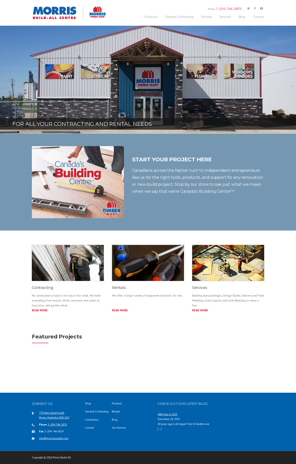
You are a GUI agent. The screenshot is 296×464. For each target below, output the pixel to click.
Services (225, 17)
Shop (88, 403)
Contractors (92, 419)
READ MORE (120, 310)
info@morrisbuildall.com (53, 438)
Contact (258, 17)
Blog (241, 17)
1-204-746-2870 (57, 424)
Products (150, 17)
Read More (40, 310)
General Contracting (179, 17)
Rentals (206, 17)
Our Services (119, 427)
